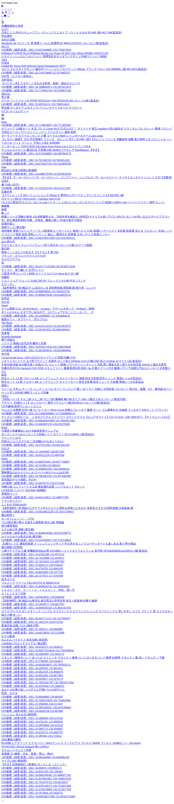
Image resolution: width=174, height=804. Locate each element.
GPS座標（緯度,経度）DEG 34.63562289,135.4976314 (32, 554)
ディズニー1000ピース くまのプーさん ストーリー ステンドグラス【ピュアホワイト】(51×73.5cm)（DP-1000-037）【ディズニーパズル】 (86, 417)
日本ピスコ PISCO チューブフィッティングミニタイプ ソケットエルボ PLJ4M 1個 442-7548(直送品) (61, 32)
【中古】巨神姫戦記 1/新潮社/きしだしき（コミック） (34, 764)
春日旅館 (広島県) (12, 547)
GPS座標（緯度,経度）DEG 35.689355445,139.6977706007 (35, 461)
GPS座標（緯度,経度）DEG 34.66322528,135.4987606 (32, 455)
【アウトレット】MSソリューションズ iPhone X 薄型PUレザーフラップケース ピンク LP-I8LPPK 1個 (62, 195)
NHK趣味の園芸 (11, 739)
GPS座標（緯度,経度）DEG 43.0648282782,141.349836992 (35, 586)
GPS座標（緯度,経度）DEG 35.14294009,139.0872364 (32, 451)
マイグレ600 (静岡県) (14, 760)
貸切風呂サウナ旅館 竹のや (19, 479)
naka (3, 167)
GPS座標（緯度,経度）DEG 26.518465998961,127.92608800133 (38, 413)
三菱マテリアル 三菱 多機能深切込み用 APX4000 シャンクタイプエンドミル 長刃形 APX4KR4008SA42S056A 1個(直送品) (74, 550)
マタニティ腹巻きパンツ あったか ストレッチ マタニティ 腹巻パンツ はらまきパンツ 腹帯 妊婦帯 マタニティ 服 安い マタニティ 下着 (82, 657)
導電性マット (9, 493)
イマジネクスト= (11, 500)
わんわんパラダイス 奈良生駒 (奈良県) (24, 639)
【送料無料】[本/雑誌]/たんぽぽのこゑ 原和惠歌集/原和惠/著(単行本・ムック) (48, 287)
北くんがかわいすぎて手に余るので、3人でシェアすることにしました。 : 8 (47, 312)
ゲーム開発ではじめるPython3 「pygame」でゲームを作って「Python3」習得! (48, 308)
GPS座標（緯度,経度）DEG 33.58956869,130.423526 (32, 725)
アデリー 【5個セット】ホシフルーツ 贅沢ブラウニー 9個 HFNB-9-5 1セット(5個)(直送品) (55, 402)
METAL (6, 93)
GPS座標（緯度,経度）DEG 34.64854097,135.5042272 (32, 654)
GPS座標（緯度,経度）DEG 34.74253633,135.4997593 (32, 561)
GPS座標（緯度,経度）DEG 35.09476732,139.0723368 (32, 483)
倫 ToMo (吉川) (10, 184)
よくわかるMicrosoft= (14, 504)
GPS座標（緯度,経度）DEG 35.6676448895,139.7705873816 (36, 49)
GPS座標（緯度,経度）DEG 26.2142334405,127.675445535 (35, 72)
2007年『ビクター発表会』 (17, 76)
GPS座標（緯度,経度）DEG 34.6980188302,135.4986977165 (36, 775)
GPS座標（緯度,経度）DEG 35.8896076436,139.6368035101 (36, 294)
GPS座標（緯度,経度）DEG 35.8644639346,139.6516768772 (36, 533)
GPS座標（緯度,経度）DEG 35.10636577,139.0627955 (32, 604)
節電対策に (8, 223)
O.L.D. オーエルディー (15, 111)
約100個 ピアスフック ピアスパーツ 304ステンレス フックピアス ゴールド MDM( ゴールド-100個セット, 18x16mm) (71, 743)
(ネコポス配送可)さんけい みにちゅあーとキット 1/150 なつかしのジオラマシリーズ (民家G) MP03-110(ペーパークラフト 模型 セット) (82, 202)
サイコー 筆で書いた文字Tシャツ (22, 270)
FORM (5, 62)
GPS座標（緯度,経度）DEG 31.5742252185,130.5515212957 (36, 188)
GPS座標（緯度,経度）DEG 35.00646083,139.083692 (32, 696)
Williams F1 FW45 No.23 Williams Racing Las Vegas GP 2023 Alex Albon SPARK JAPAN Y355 (54, 53)
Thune (4, 156)
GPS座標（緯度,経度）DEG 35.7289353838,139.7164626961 (36, 700)
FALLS (5, 448)
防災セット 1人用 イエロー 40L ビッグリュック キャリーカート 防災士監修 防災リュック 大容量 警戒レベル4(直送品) (72, 381)
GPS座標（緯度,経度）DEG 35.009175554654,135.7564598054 (37, 650)
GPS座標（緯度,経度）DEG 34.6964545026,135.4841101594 (36, 607)
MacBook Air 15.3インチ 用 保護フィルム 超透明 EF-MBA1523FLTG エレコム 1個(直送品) (54, 43)
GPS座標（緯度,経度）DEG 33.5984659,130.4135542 (32, 718)
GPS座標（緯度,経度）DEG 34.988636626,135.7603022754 (35, 291)
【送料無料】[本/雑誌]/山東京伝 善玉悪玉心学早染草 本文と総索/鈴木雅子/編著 (49, 600)
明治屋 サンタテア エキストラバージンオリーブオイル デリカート (41, 107)
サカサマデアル (10, 259)
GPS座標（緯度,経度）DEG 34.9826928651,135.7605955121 (36, 664)
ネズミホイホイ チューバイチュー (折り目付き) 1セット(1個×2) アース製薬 (46, 245)
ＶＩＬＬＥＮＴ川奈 (13, 593)
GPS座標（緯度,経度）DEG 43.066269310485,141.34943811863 (38, 420)
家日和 (5, 248)
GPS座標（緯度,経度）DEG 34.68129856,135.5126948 (32, 632)
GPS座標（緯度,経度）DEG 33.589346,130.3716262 (31, 735)
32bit (4, 59)
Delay (4, 458)
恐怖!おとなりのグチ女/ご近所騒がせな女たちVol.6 (32, 441)
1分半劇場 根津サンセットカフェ (21, 406)
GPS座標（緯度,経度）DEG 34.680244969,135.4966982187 (35, 757)
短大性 (5, 353)
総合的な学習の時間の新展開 (19, 170)
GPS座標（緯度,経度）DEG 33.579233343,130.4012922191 (35, 445)
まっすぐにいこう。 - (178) (17, 518)
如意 (4, 374)
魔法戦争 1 (7, 515)
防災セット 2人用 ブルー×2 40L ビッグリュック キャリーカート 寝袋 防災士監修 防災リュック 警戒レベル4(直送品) (71, 378)
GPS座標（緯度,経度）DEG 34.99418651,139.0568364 (32, 597)
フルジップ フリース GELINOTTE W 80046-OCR (30, 582)
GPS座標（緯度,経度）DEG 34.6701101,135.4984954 (32, 721)
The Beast (6, 322)
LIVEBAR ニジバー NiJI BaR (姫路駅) (23, 490)
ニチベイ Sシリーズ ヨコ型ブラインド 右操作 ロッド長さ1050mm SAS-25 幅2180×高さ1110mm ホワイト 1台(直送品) (71, 361)
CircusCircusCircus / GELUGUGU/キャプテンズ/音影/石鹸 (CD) (38, 357)
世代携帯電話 (9, 525)
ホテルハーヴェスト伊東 (16, 750)
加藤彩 (5, 277)
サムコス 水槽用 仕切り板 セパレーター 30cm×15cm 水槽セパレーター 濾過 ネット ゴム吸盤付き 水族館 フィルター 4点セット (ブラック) (84, 409)
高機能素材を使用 (12, 25)
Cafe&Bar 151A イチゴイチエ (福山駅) (24, 643)
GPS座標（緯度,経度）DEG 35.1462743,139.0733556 (32, 622)
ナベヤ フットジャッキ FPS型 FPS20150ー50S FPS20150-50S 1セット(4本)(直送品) (50, 100)
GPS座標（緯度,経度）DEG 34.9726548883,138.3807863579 (36, 153)
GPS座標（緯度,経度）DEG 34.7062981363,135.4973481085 (36, 476)
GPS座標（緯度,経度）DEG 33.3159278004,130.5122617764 (36, 789)
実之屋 (5, 97)
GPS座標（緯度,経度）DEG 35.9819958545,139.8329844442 (36, 350)
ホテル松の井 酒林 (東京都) (17, 529)
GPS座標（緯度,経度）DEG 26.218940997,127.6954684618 (35, 315)
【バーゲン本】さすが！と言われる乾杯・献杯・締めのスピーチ (40, 83)
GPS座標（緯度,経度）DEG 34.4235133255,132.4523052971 (36, 326)
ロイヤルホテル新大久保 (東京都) (21, 536)
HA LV (5, 46)
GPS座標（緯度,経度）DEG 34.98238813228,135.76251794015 (37, 511)
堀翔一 (5, 385)
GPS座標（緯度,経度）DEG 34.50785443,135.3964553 (32, 686)
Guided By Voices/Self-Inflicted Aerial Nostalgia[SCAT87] (33, 65)
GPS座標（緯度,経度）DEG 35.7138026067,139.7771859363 (36, 125)
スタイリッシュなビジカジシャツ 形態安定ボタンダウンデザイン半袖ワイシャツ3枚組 (54, 56)
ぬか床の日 (8, 241)
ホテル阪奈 (8, 636)
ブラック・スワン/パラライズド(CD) (23, 255)
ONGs (4, 396)
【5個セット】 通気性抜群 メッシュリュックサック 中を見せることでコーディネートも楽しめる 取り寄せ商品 (68, 543)
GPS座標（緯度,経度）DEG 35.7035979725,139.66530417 (34, 782)
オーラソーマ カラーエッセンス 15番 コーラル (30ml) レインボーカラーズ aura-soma (52, 135)
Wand (4, 305)
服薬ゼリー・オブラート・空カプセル (24, 319)
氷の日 (5, 302)
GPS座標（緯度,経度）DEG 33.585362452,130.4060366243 (35, 329)
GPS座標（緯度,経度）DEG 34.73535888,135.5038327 (32, 557)
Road (4, 427)
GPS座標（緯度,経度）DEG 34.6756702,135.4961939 (32, 568)
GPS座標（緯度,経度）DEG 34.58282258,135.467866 (32, 711)
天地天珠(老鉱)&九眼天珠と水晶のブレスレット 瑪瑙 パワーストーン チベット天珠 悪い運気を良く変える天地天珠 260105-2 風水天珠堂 (84, 364)
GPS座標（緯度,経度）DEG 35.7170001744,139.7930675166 (36, 90)
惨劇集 (5, 205)
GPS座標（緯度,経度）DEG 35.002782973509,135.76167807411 (38, 238)
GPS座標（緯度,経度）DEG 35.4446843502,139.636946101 (35, 468)
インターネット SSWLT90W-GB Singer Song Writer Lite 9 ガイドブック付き (46, 146)
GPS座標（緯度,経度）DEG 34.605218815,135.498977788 (34, 497)
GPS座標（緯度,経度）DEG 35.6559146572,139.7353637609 (36, 785)
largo (4, 121)
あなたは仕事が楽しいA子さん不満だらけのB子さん (33, 689)
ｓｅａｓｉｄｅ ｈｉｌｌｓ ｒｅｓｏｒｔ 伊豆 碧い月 (38, 590)
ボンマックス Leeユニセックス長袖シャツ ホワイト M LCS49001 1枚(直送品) (47, 434)
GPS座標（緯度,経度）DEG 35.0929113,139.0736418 (32, 565)
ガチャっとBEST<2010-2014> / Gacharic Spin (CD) (30, 198)
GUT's (4, 29)
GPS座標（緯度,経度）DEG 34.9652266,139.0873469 (32, 675)
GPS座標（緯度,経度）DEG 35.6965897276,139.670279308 (35, 424)
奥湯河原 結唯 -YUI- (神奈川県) (20, 625)
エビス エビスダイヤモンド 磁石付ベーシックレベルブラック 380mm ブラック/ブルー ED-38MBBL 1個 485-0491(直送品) (74, 69)
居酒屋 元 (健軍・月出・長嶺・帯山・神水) (27, 753)
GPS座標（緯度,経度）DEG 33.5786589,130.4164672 (32, 661)
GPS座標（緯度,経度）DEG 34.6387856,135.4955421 (32, 668)
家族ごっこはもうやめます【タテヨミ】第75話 (29, 252)
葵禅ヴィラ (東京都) (13, 227)
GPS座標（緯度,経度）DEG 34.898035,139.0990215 (31, 768)
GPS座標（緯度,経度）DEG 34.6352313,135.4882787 (32, 732)
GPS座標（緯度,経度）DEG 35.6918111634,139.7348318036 (36, 346)
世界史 (5, 298)
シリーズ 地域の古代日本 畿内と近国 (23, 343)
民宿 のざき (9, 693)
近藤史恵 (6, 191)
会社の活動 (8, 39)
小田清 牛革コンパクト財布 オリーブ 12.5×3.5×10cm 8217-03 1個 (40, 273)
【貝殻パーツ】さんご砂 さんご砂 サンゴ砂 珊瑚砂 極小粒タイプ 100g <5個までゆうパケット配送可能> (64, 399)
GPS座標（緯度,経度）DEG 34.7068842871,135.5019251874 (36, 86)
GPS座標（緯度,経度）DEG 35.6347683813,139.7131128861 (36, 540)
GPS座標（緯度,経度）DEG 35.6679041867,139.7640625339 (36, 778)
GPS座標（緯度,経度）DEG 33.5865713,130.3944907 (32, 728)
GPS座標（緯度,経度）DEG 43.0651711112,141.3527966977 (36, 618)
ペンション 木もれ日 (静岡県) (19, 714)
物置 (4, 209)
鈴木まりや (8, 579)
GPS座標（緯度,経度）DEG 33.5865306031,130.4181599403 (36, 707)
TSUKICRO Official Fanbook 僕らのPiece (25, 746)
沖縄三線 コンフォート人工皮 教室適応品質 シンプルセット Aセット (43, 486)
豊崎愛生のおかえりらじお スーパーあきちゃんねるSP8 (35, 472)
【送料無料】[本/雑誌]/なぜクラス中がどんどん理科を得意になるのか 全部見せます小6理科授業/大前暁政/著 (67, 508)
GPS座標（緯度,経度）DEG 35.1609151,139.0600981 (32, 629)
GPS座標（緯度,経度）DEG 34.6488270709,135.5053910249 (36, 173)
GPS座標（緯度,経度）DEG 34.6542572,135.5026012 (32, 646)
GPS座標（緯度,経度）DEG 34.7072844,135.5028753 (32, 792)
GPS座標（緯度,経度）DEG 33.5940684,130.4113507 (32, 703)
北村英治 (6, 79)
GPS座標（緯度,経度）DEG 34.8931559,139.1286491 (32, 771)
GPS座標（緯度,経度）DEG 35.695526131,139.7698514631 (35, 104)
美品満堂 (6, 36)
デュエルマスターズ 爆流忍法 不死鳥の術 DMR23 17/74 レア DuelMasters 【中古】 (50, 150)
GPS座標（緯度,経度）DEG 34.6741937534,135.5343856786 (36, 163)
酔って (5, 213)
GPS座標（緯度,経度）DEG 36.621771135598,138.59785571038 (38, 266)
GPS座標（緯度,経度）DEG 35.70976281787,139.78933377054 (37, 682)
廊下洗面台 (8, 339)
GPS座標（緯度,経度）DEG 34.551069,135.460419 (30, 465)
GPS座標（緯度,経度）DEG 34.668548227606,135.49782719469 (38, 796)
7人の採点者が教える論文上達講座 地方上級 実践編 (32, 522)
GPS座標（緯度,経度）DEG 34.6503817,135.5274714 (32, 679)
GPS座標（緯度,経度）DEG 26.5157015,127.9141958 (32, 575)
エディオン (8, 284)
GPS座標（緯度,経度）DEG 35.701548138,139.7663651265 (35, 160)
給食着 (5, 333)
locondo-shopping (11, 336)
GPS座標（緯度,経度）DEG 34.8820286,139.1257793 (32, 572)
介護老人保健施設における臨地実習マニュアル (29, 430)
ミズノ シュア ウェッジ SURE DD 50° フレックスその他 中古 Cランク (43, 280)
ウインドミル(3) (11, 437)
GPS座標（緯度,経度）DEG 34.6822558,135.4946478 (32, 671)
